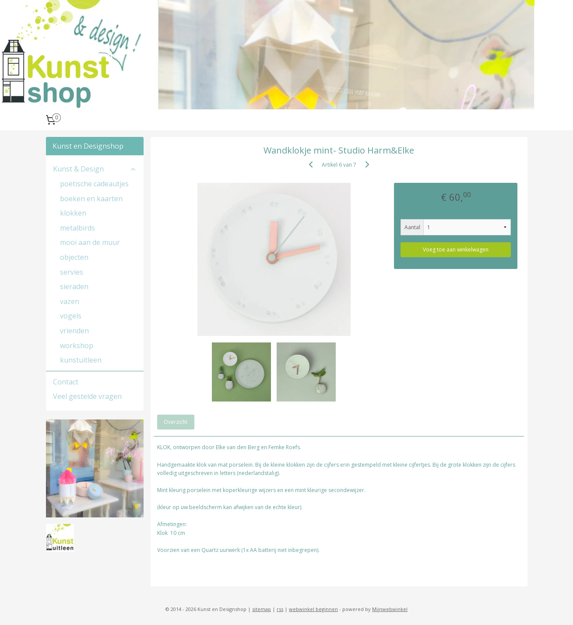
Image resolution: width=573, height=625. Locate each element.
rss (280, 609)
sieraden (74, 286)
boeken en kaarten (91, 198)
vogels (70, 316)
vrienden (74, 330)
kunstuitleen (81, 360)
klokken (73, 213)
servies (71, 272)
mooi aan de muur (90, 242)
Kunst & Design (95, 169)
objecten (74, 257)
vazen (69, 301)
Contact (65, 382)
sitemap (261, 609)
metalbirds (77, 228)
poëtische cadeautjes (94, 184)
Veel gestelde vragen (87, 396)
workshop (76, 345)
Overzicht (175, 422)
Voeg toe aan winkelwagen (456, 249)
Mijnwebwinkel (390, 609)
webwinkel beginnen (313, 609)
